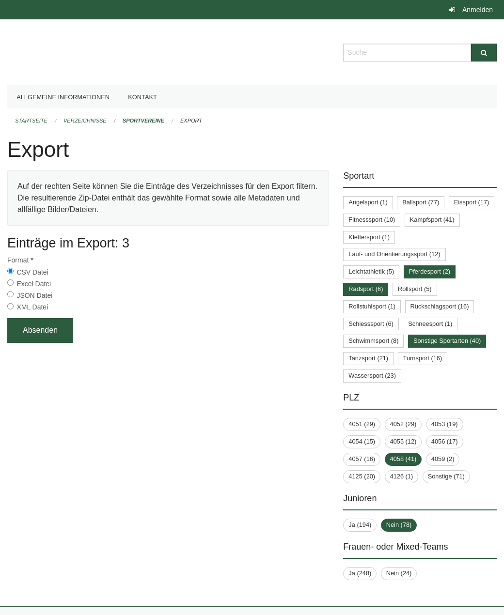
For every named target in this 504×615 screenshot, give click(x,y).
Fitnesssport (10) (371, 219)
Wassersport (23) (372, 375)
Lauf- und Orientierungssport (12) (394, 254)
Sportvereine (143, 120)
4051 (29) (361, 424)
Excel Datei (33, 284)
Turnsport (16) (422, 358)
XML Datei (32, 307)
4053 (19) (444, 424)
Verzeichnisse (85, 120)
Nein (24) (399, 573)
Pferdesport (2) (429, 271)
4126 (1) (401, 476)
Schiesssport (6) (370, 323)
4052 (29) (403, 424)
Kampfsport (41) (432, 219)
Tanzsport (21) (368, 358)
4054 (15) (361, 441)
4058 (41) (403, 458)
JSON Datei (34, 295)
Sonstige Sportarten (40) (447, 340)
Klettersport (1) (369, 237)
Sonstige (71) (446, 476)
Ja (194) (359, 524)
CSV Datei (32, 272)
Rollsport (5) (415, 288)
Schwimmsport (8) (373, 340)
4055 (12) (403, 441)
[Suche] (484, 53)
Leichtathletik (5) (371, 271)
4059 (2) (443, 458)
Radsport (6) (365, 288)
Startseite (31, 120)
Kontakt (142, 97)
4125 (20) (361, 476)
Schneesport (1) (430, 323)
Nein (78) (399, 524)
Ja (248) (359, 573)
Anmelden (477, 10)
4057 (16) (361, 458)
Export (191, 120)
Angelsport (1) (367, 202)
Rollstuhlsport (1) (371, 306)
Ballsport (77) (420, 202)
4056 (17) (444, 441)
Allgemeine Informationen (63, 97)
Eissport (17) (471, 202)
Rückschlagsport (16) (439, 306)
